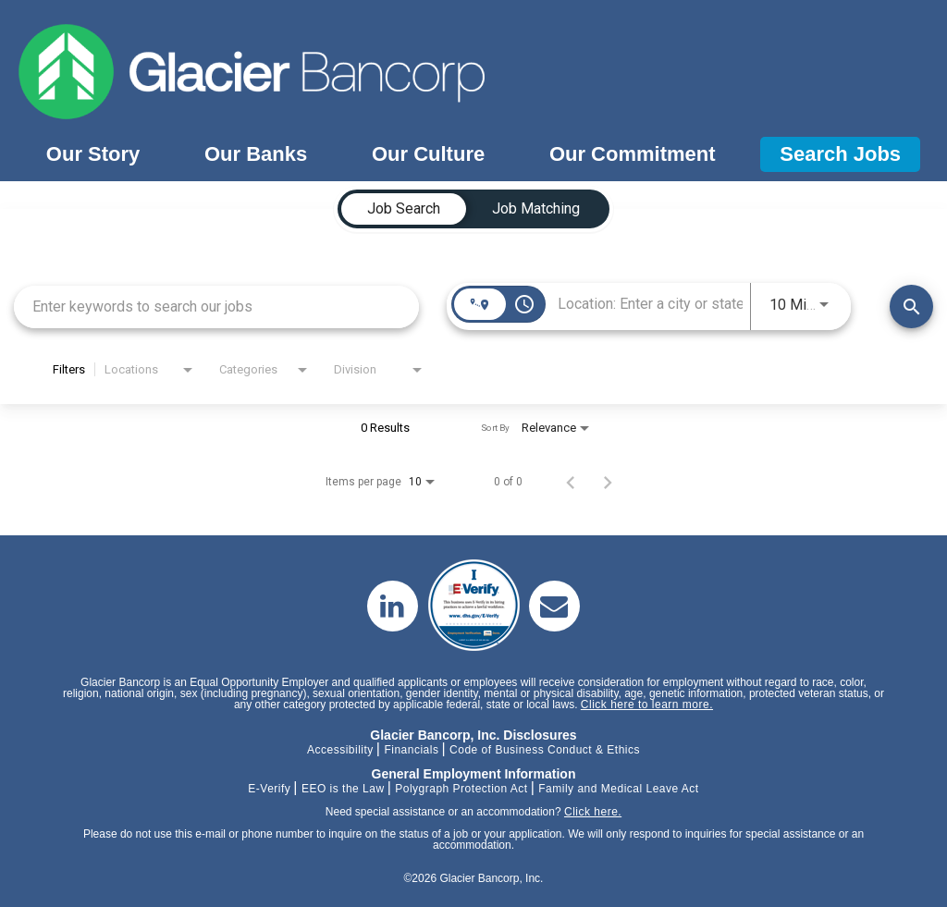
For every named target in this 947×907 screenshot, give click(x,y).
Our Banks (255, 153)
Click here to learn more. (647, 704)
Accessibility (340, 749)
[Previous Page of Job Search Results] (570, 481)
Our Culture (428, 153)
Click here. (592, 811)
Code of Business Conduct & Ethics (544, 749)
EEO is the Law (343, 788)
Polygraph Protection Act (461, 788)
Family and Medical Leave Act (618, 788)
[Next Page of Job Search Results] (607, 481)
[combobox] (216, 306)
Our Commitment (632, 153)
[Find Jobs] (911, 306)
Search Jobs (840, 153)
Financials (411, 749)
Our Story (93, 153)
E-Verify (269, 788)
